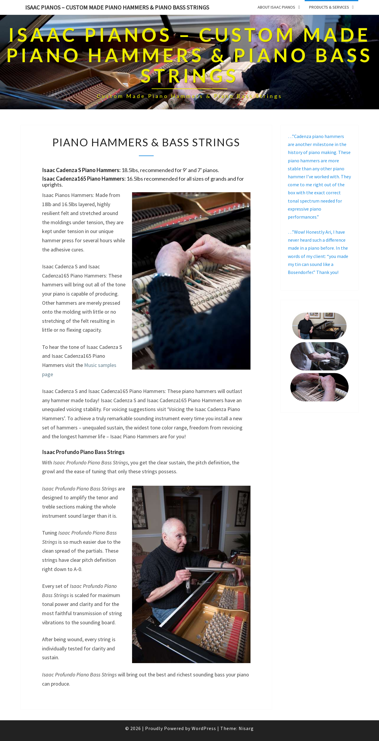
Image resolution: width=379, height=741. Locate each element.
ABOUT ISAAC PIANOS (276, 7)
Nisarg (246, 728)
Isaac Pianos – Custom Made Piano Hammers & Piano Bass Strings (117, 7)
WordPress (204, 728)
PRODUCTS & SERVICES (329, 7)
